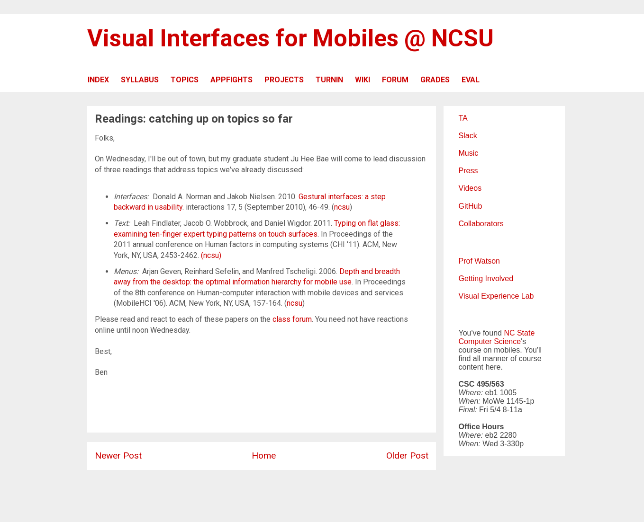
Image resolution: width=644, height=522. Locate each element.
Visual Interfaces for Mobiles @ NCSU (290, 38)
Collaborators (481, 224)
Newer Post (118, 455)
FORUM (395, 79)
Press (468, 171)
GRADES (435, 79)
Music (469, 153)
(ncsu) (211, 255)
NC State (519, 333)
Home (264, 455)
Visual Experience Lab (496, 296)
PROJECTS (284, 79)
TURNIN (329, 79)
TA (463, 118)
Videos (470, 188)
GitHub (470, 206)
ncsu (342, 207)
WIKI (362, 79)
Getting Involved (486, 278)
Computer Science (490, 341)
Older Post (407, 455)
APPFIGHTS (231, 79)
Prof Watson (479, 261)
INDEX (98, 79)
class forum (292, 319)
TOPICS (185, 79)
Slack (468, 136)
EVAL (471, 79)
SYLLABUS (140, 79)
